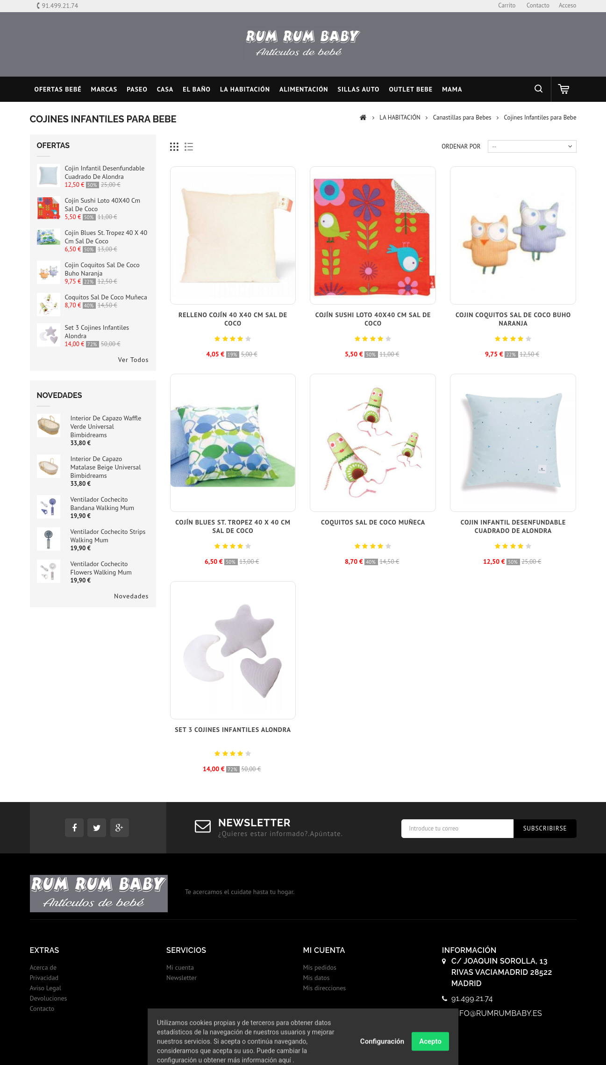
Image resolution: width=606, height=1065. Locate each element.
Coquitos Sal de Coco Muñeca (106, 297)
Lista (189, 147)
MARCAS (104, 89)
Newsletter (181, 977)
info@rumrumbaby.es (496, 1013)
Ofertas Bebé (58, 89)
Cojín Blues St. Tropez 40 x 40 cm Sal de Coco (106, 236)
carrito (506, 5)
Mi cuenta (180, 967)
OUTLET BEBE (411, 89)
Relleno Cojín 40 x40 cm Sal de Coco (232, 319)
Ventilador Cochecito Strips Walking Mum (108, 535)
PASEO (137, 89)
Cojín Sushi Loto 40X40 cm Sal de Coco (373, 319)
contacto (538, 5)
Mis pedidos (319, 967)
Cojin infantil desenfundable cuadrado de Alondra (105, 172)
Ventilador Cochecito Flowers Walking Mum (101, 568)
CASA (165, 89)
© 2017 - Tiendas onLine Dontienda (303, 1048)
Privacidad (44, 977)
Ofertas (53, 145)
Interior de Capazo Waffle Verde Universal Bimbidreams (106, 426)
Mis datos (316, 977)
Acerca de (43, 967)
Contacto (42, 1008)
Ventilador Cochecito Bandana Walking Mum (103, 503)
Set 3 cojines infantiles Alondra (233, 729)
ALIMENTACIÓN (303, 89)
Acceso (568, 5)
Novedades (59, 395)
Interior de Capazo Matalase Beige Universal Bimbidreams (106, 467)
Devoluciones (48, 998)
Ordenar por (461, 146)
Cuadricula (174, 147)
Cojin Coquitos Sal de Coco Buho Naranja (102, 269)
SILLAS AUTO (359, 89)
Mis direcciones (324, 988)
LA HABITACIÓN (245, 89)
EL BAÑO (197, 89)
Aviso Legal (45, 988)
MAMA (452, 89)
